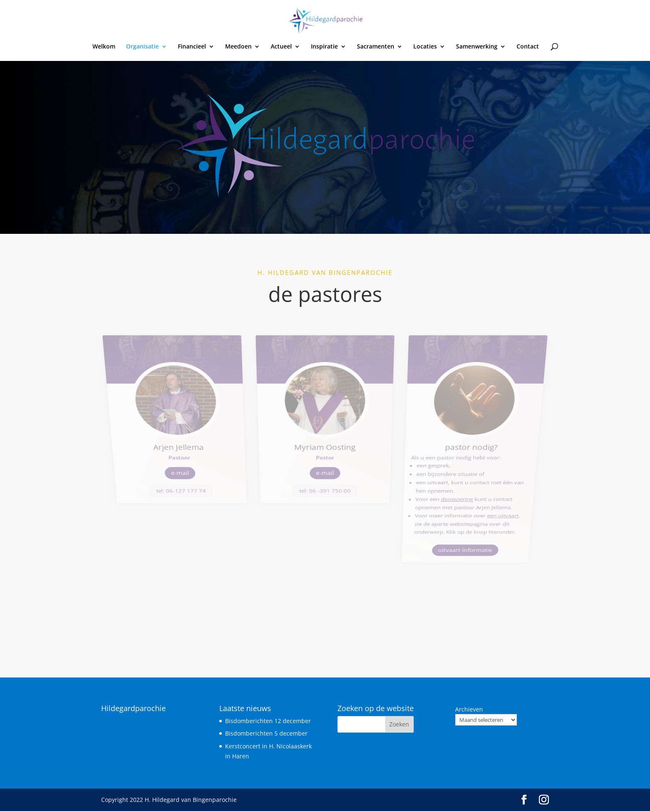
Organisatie (142, 47)
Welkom (103, 47)
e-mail (188, 444)
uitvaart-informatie (453, 501)
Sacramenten (375, 47)
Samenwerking (476, 47)
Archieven (469, 709)
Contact (528, 47)
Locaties (425, 47)
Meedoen (238, 47)
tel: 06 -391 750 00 (325, 457)
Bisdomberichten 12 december (268, 721)
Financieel (192, 47)
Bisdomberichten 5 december (266, 733)
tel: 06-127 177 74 (190, 457)
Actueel (281, 47)
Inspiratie (324, 47)
